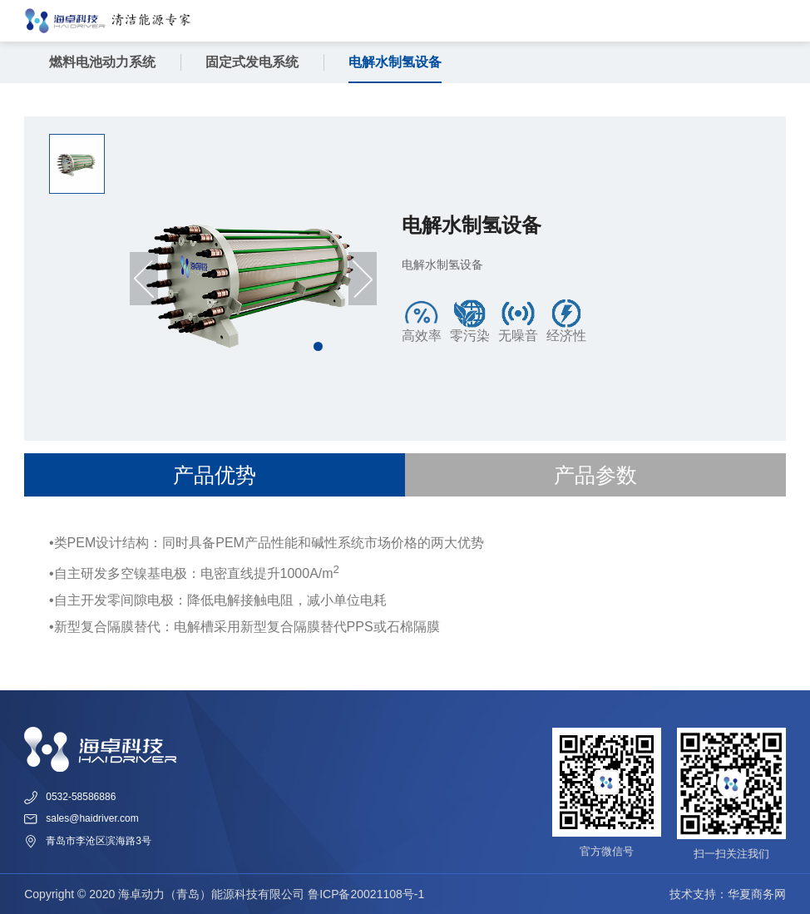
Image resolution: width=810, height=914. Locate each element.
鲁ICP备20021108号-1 (366, 894)
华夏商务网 (757, 894)
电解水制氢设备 (395, 62)
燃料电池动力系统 (102, 62)
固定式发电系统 (252, 62)
